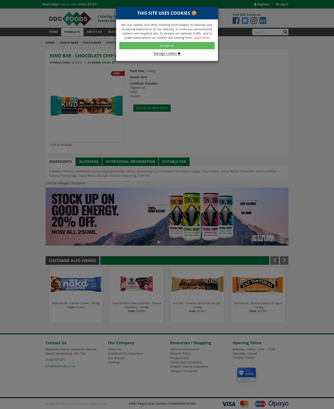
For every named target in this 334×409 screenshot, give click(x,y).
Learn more (202, 38)
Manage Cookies (167, 53)
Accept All (167, 45)
